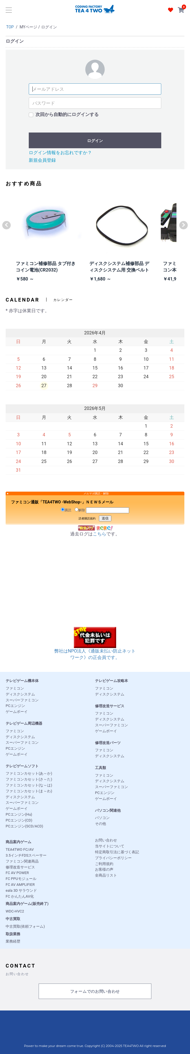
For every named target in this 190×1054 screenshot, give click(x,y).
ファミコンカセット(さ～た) (29, 779)
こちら (99, 534)
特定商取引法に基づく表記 (117, 852)
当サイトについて (109, 846)
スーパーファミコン (22, 700)
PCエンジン (15, 706)
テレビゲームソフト (22, 766)
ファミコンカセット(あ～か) (29, 773)
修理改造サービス (109, 706)
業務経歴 (13, 941)
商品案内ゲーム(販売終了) (27, 904)
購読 (66, 510)
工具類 (100, 768)
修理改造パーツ (108, 743)
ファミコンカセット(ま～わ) (29, 791)
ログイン (95, 140)
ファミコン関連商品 (22, 861)
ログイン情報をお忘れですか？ (60, 152)
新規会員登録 (42, 160)
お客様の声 (104, 869)
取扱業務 (13, 934)
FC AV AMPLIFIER (20, 884)
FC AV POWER (17, 873)
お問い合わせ (106, 840)
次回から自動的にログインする (67, 114)
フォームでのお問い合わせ (95, 991)
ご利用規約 (104, 864)
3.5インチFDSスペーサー (26, 855)
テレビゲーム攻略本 (111, 681)
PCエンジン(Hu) (19, 814)
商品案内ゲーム (18, 842)
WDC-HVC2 (15, 911)
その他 (100, 824)
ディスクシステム (20, 694)
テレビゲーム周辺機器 (24, 723)
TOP (10, 27)
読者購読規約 (87, 518)
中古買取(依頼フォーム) (25, 926)
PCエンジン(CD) (19, 820)
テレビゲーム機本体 (22, 681)
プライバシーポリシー (113, 858)
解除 (80, 510)
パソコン (102, 818)
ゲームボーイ (17, 711)
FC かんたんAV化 (20, 896)
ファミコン (15, 688)
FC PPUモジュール (21, 879)
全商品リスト (106, 875)
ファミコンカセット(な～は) (29, 785)
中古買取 (13, 919)
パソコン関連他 (108, 810)
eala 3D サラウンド (21, 890)
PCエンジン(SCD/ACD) (24, 826)
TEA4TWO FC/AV (20, 849)
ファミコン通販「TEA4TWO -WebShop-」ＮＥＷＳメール (62, 502)
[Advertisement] (95, 587)
